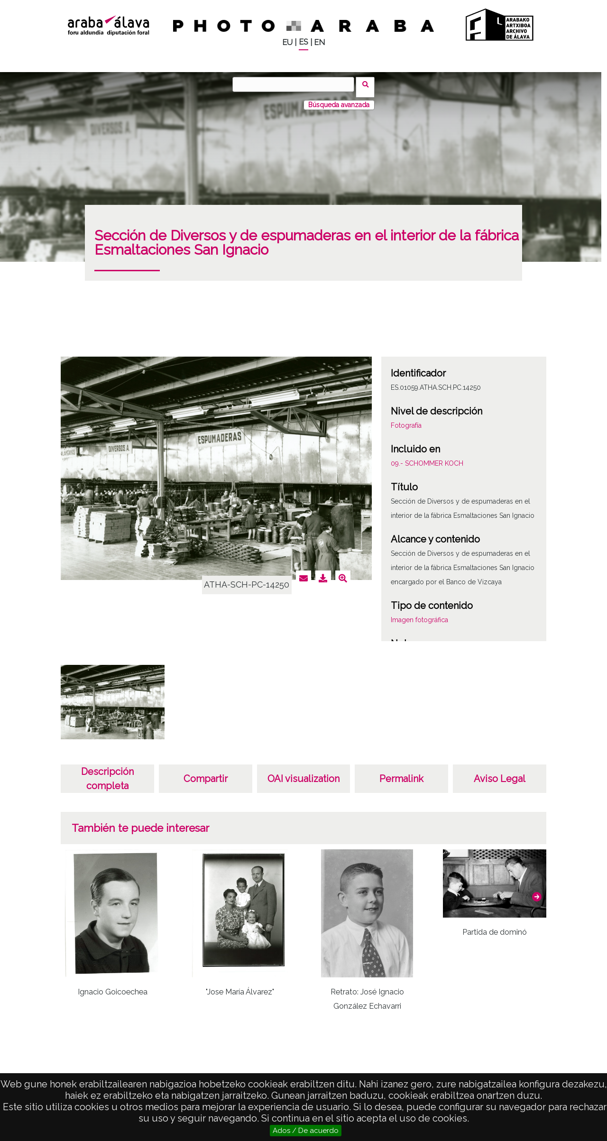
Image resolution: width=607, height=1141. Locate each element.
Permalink (401, 773)
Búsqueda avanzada (338, 99)
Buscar (368, 84)
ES (303, 41)
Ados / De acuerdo (306, 1130)
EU (287, 42)
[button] (537, 891)
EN (319, 42)
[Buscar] (296, 84)
